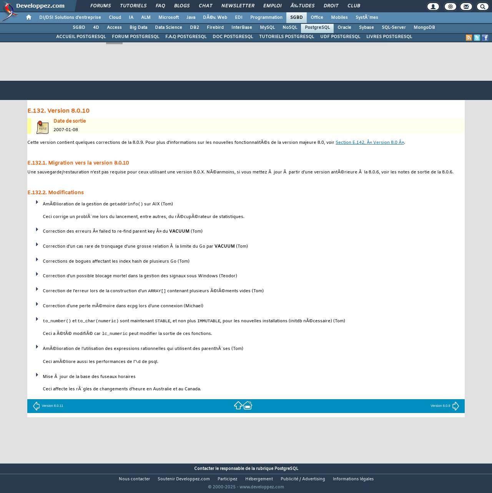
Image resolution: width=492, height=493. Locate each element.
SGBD (296, 17)
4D (96, 27)
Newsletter (238, 6)
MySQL (267, 27)
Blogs (181, 6)
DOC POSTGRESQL (233, 37)
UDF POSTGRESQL (340, 37)
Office (317, 17)
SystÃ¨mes (367, 17)
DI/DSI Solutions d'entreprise (70, 17)
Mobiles (339, 17)
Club (354, 6)
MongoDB (424, 27)
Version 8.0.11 (48, 406)
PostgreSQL (317, 27)
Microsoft (168, 17)
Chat (205, 6)
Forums (100, 6)
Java (190, 17)
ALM (146, 17)
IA (131, 17)
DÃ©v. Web (215, 17)
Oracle (344, 27)
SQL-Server (394, 27)
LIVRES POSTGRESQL (389, 37)
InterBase (241, 27)
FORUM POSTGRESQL (135, 37)
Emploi (272, 6)
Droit (331, 6)
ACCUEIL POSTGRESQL (81, 37)
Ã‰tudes (302, 6)
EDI (239, 17)
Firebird (215, 27)
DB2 (194, 27)
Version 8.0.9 (444, 406)
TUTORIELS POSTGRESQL (286, 37)
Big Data (138, 27)
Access (114, 27)
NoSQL (290, 27)
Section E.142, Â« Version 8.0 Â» (370, 143)
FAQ (160, 6)
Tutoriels (133, 6)
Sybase (366, 27)
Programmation (266, 17)
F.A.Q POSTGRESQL (185, 37)
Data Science (168, 27)
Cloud (115, 17)
